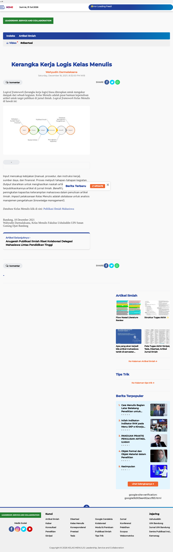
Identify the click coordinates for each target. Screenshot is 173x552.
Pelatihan (125, 527)
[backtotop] (86, 508)
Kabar (48, 523)
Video (12, 42)
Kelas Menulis (77, 523)
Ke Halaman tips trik (143, 383)
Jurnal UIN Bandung (159, 527)
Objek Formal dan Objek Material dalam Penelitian (133, 454)
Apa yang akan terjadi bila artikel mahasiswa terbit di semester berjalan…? (127, 349)
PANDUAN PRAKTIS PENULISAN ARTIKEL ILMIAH (133, 438)
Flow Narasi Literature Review (127, 319)
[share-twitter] (112, 82)
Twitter (25, 530)
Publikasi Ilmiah (103, 531)
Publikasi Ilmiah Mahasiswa (58, 208)
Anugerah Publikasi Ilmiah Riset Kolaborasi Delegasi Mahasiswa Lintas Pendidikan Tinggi (39, 243)
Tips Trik (122, 374)
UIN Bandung (156, 523)
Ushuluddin (155, 519)
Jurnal (123, 519)
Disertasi (27, 42)
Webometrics (127, 535)
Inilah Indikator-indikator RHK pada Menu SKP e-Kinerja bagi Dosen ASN (132, 423)
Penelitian (50, 531)
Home (9, 7)
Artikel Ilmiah (27, 35)
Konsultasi (50, 527)
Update (97, 186)
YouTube (32, 530)
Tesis (72, 535)
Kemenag (154, 535)
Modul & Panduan (104, 527)
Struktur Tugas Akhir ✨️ (156, 317)
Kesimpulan (128, 466)
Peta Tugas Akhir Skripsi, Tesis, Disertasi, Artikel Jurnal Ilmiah (157, 349)
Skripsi (48, 535)
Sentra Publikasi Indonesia (161, 531)
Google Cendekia (104, 519)
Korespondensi (78, 527)
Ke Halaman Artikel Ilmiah (143, 361)
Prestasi (74, 531)
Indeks (10, 35)
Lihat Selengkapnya (143, 484)
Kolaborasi (100, 523)
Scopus (124, 531)
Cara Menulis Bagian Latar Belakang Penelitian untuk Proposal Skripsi (133, 408)
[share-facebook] (106, 82)
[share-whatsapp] (117, 82)
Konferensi (125, 523)
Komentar (13, 82)
